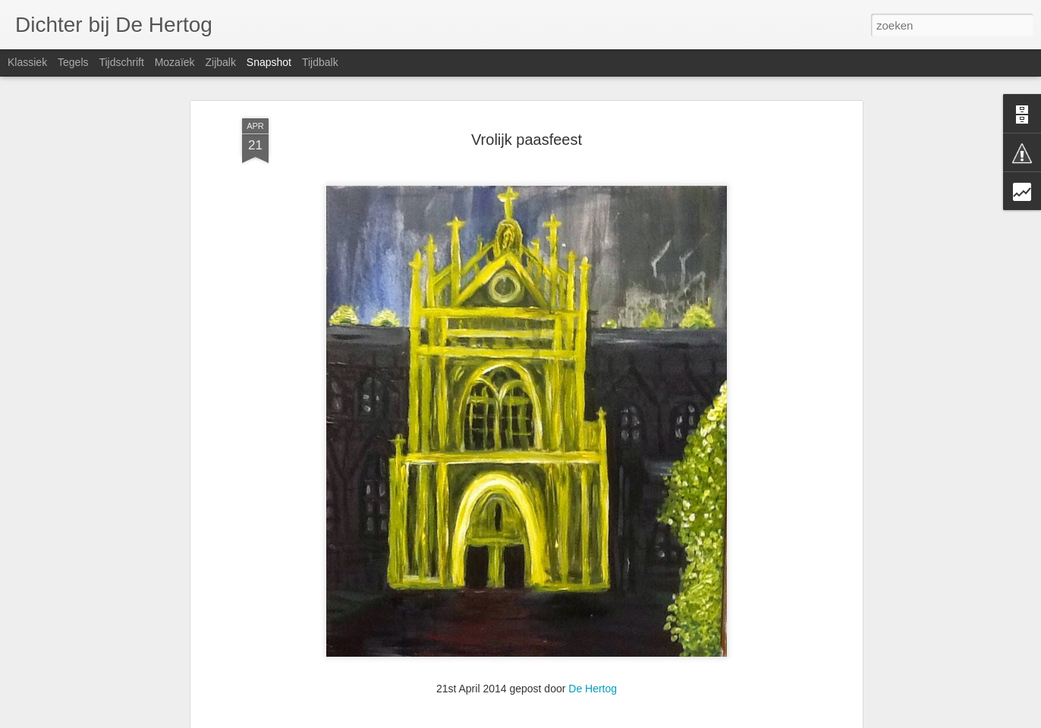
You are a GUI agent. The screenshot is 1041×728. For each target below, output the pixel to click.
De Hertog (592, 617)
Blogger (593, 719)
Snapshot (269, 62)
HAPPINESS (647, 682)
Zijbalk (220, 62)
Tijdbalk (320, 62)
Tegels (73, 62)
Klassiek (27, 62)
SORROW (469, 682)
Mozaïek (175, 62)
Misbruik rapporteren (650, 719)
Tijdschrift (121, 62)
